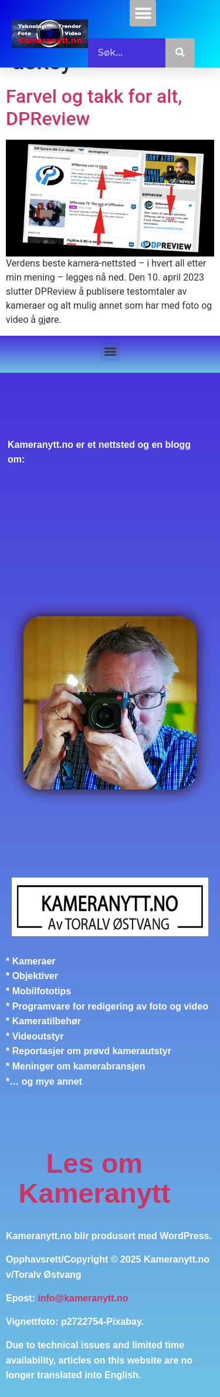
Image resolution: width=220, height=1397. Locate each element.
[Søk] (180, 53)
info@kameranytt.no (83, 1298)
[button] (143, 13)
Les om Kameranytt (95, 1178)
